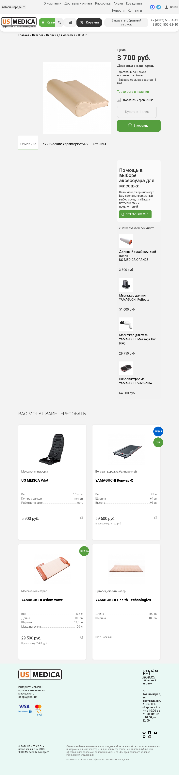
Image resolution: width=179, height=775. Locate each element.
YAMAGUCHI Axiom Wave (42, 600)
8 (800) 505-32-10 (165, 24)
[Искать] (59, 22)
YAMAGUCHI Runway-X (114, 480)
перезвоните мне (134, 214)
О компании (52, 3)
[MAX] (152, 7)
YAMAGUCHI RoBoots (139, 297)
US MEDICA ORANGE (139, 256)
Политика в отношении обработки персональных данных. (98, 759)
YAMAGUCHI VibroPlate (139, 381)
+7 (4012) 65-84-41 (164, 20)
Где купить (134, 3)
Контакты (135, 10)
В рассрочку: (108, 523)
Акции (118, 3)
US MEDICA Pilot (34, 480)
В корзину (138, 126)
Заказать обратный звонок (126, 22)
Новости (118, 10)
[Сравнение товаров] (70, 22)
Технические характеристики (65, 144)
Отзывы (99, 144)
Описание (28, 144)
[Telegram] (158, 7)
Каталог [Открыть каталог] (50, 22)
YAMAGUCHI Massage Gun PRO (139, 339)
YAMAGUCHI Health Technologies (123, 600)
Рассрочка (102, 3)
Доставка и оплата (78, 3)
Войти (171, 7)
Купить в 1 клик (137, 112)
